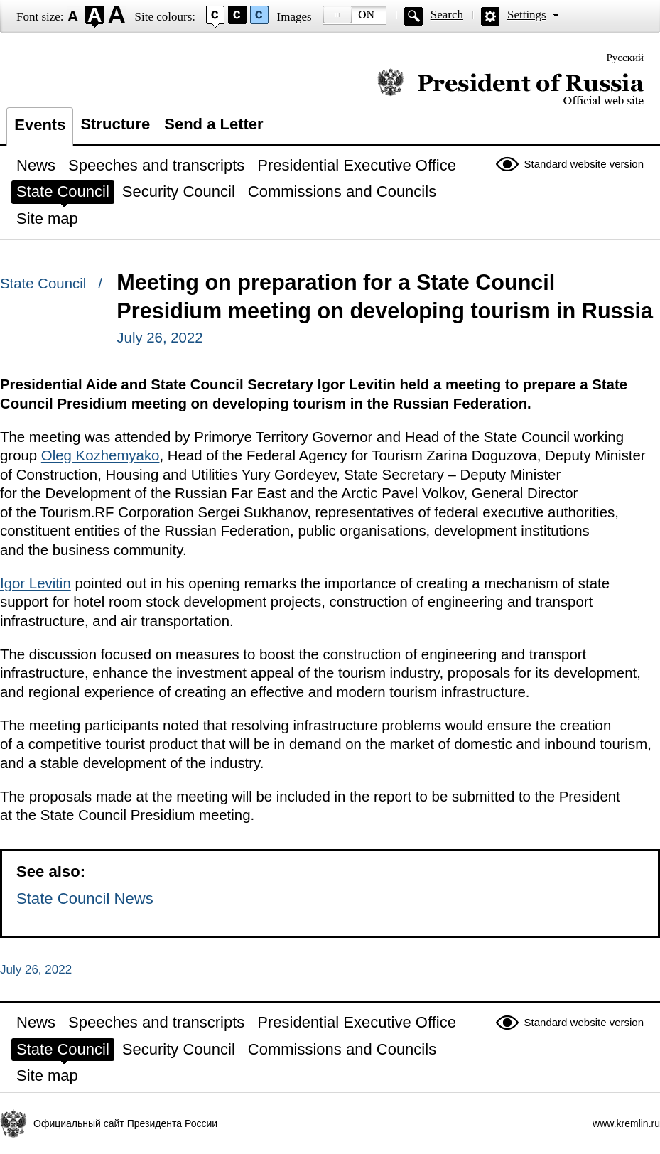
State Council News (84, 898)
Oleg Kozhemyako (100, 455)
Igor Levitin (35, 583)
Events (39, 125)
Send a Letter (213, 124)
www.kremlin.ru (626, 1123)
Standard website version (584, 164)
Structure (115, 124)
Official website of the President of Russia (510, 87)
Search (447, 14)
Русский (625, 57)
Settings (526, 14)
